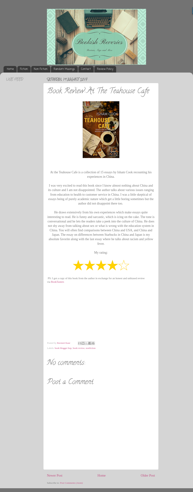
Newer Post (55, 475)
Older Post (148, 475)
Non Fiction (40, 69)
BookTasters (57, 281)
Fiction (24, 69)
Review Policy (105, 69)
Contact (86, 69)
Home (10, 69)
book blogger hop (63, 348)
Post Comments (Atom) (71, 483)
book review (78, 348)
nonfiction (91, 348)
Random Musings (64, 69)
